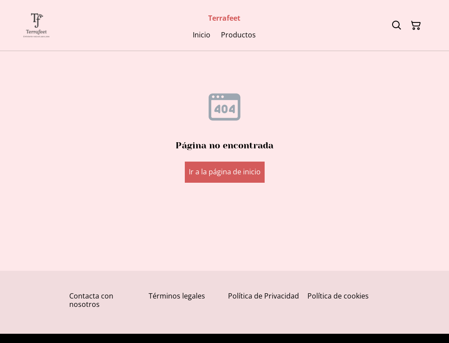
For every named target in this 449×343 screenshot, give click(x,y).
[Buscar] (396, 25)
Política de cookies (338, 296)
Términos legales (177, 296)
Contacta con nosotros (91, 300)
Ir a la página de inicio (225, 172)
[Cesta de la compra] (416, 25)
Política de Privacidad (263, 296)
